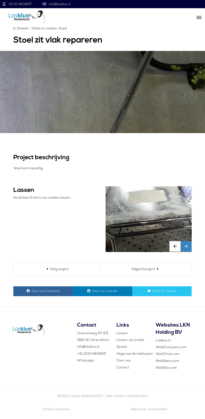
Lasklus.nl (163, 340)
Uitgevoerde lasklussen (134, 354)
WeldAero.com (167, 361)
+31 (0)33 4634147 (91, 354)
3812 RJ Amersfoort (93, 340)
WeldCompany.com (171, 347)
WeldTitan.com (168, 354)
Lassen (122, 333)
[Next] (146, 269)
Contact (122, 367)
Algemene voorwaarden (149, 409)
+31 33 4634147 (19, 4)
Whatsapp (85, 360)
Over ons (123, 360)
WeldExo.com (166, 368)
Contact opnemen (56, 409)
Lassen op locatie (130, 340)
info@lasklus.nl (59, 4)
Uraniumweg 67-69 (92, 333)
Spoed (121, 347)
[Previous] (56, 269)
